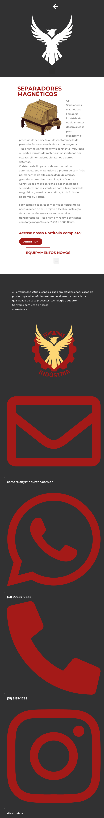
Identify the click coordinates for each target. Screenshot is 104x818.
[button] (52, 71)
